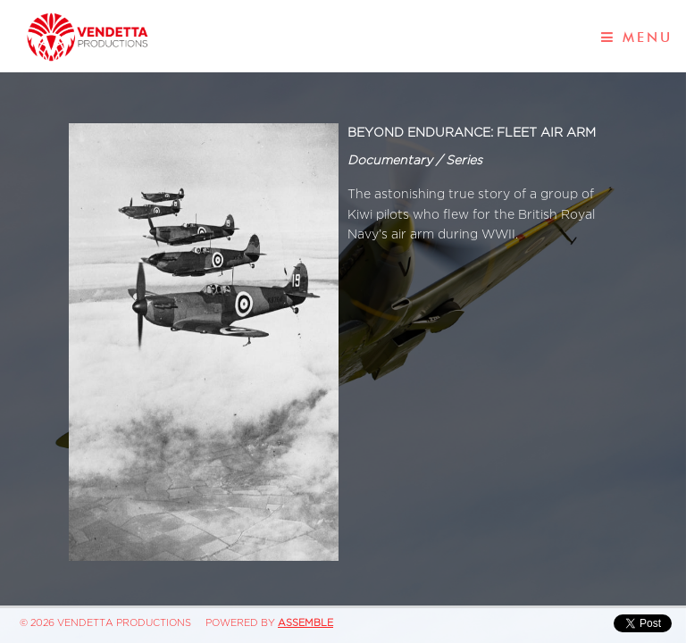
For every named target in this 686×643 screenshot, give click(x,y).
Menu (637, 37)
